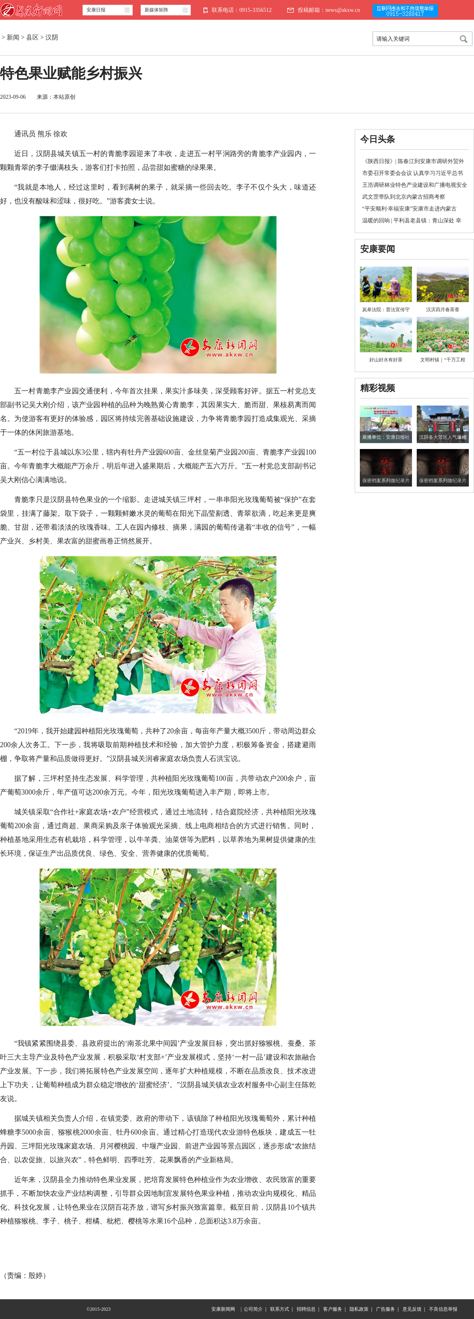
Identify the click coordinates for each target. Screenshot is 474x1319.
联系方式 (279, 1309)
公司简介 (253, 1309)
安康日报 (96, 10)
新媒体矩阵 (156, 10)
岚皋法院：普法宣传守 (386, 309)
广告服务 (385, 1309)
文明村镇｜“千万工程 (442, 360)
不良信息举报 (443, 1309)
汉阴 (51, 37)
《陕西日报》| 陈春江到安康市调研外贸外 (413, 161)
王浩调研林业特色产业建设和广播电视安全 (414, 185)
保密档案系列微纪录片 (386, 480)
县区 (32, 37)
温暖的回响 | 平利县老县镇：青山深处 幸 (411, 221)
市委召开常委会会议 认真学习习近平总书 (412, 173)
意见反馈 (412, 1309)
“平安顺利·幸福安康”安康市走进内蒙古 (409, 209)
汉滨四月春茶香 (442, 309)
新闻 (13, 37)
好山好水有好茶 (386, 360)
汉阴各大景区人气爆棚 (442, 437)
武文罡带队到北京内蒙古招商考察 (403, 197)
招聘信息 (306, 1309)
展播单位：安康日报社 (386, 437)
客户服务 (332, 1309)
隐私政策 (359, 1309)
